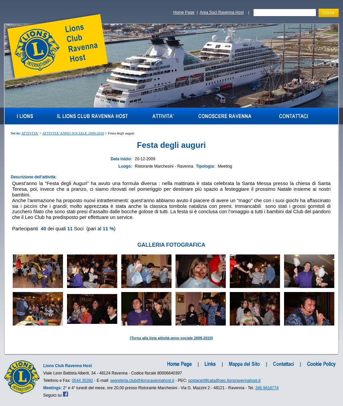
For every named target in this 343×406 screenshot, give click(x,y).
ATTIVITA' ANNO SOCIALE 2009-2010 (73, 133)
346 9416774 (267, 388)
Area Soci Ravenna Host (222, 12)
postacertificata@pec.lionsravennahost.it (224, 380)
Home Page (183, 12)
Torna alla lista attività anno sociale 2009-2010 (171, 338)
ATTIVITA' (30, 133)
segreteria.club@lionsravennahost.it (142, 380)
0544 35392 (82, 380)
